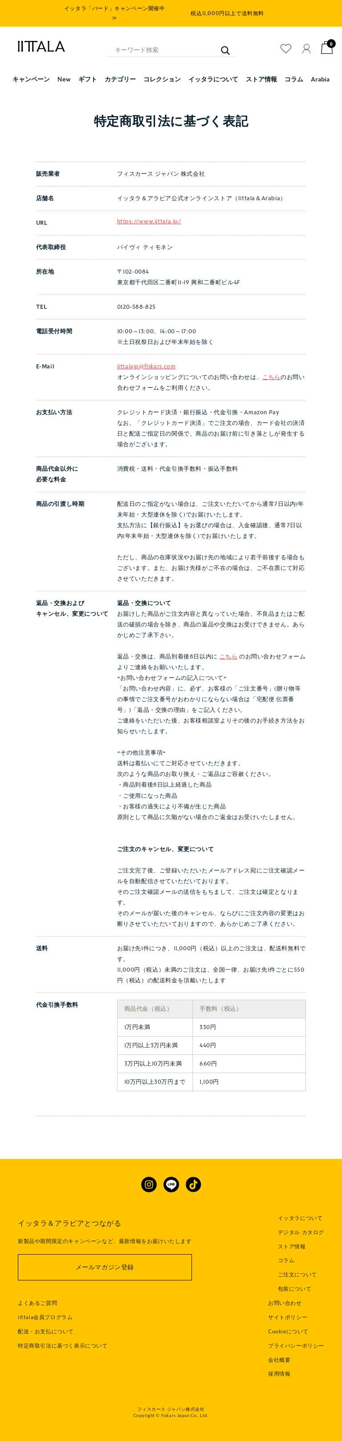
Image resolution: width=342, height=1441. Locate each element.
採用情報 (279, 1374)
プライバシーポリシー (296, 1346)
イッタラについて (300, 1218)
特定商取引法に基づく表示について (63, 1346)
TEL (41, 307)
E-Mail (45, 366)
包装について (295, 1289)
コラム (286, 1260)
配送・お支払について (46, 1331)
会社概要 (279, 1360)
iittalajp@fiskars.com (146, 366)
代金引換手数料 (57, 1005)
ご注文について (297, 1274)
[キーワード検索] (221, 46)
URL (42, 222)
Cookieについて (288, 1331)
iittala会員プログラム (45, 1317)
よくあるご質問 (37, 1303)
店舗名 (45, 198)
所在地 (45, 271)
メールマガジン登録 (105, 1267)
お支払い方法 (54, 412)
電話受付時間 (54, 331)
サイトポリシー (287, 1317)
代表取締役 (51, 247)
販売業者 (48, 174)
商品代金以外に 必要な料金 (57, 474)
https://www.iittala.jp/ (149, 221)
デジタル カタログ (301, 1232)
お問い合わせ (285, 1303)
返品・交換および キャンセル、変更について (72, 609)
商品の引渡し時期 (60, 504)
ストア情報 (292, 1246)
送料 (42, 948)
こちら (271, 377)
